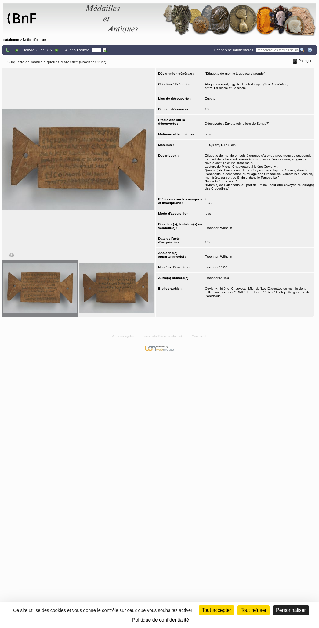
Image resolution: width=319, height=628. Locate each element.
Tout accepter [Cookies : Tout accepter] (216, 610)
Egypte (210, 98)
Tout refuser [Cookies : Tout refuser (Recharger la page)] (253, 610)
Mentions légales (123, 336)
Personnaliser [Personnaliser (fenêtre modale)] (291, 610)
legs (208, 213)
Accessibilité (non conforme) (163, 336)
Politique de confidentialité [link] (160, 620)
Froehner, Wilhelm (218, 228)
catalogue (11, 39)
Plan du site (200, 336)
